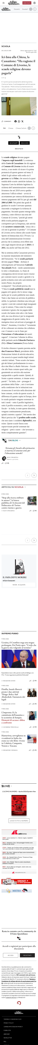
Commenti (6, 121)
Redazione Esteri (8, 681)
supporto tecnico (11, 997)
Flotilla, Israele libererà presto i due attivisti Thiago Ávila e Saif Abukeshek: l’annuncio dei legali (13, 694)
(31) (34, 704)
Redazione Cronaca (9, 750)
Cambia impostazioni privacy (13, 1026)
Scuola (6, 46)
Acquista (19, 585)
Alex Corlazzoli (12, 457)
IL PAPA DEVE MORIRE (15, 577)
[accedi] (34, 3)
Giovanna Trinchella (10, 727)
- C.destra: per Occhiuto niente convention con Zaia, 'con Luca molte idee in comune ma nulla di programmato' (18, 848)
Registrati (27, 955)
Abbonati (27, 3)
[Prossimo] (34, 475)
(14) (7, 463)
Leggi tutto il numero (19, 821)
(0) (34, 681)
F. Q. (4, 78)
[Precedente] (27, 475)
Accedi (11, 955)
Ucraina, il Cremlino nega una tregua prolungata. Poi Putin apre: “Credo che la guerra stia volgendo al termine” (19, 645)
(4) (34, 511)
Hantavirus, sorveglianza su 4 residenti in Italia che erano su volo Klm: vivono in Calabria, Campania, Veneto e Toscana (14, 740)
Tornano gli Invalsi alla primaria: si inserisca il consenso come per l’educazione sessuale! (20, 451)
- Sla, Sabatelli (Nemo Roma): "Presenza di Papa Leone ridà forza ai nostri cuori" (17, 858)
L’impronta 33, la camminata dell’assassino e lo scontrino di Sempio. (13, 717)
